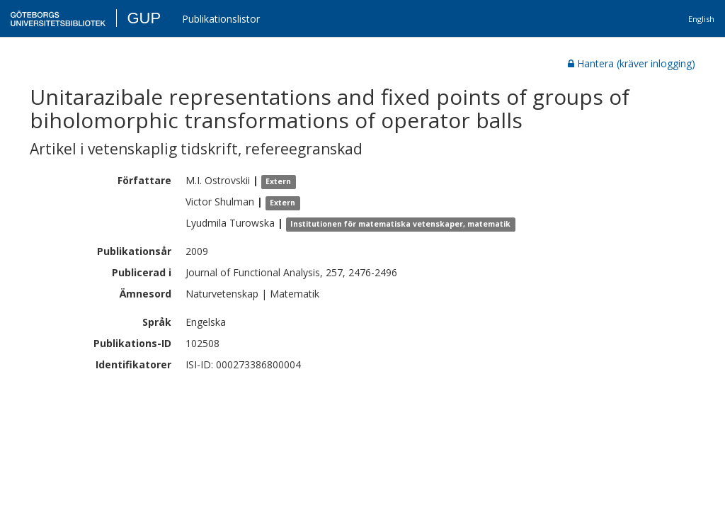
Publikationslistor (221, 19)
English (701, 18)
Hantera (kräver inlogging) (631, 63)
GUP (144, 18)
